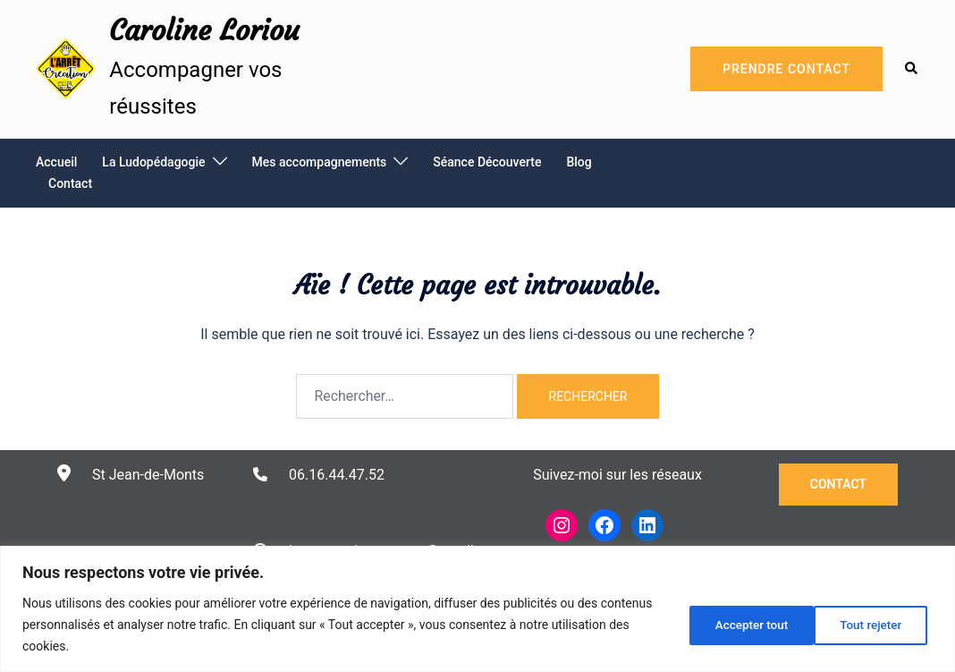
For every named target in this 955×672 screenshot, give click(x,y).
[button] (912, 69)
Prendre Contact (786, 69)
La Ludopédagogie (153, 162)
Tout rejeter (739, 624)
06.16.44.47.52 (337, 474)
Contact (70, 183)
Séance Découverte (487, 162)
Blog (578, 162)
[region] (477, 609)
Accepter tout (869, 624)
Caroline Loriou (204, 30)
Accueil (56, 162)
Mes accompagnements (319, 162)
